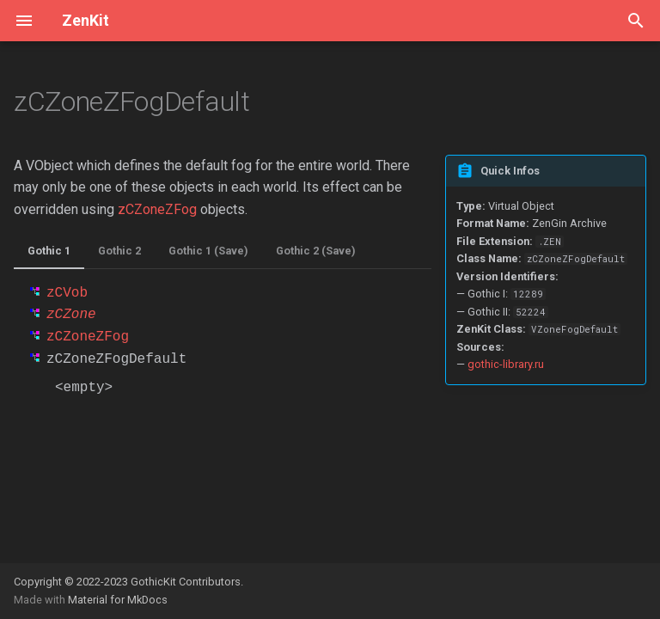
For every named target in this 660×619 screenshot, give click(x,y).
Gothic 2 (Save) (316, 250)
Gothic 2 (119, 250)
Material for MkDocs (118, 599)
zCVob (67, 293)
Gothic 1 (49, 250)
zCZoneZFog (157, 209)
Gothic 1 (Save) (208, 250)
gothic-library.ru (506, 364)
